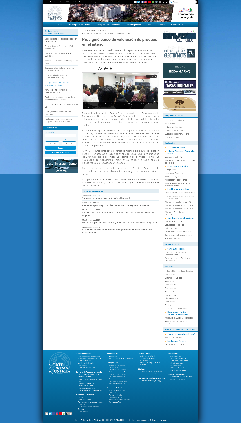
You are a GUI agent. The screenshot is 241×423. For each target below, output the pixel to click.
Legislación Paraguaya (174, 173)
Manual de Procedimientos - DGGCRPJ (176, 213)
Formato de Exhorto (85, 400)
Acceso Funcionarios (173, 337)
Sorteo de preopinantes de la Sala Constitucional (106, 198)
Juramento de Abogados (86, 368)
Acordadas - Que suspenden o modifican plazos (177, 184)
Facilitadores (170, 288)
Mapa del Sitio (177, 24)
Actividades (113, 356)
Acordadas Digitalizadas (175, 176)
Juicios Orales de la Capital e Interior (121, 358)
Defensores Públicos (173, 278)
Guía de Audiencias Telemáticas (180, 218)
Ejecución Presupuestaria (117, 374)
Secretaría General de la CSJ (176, 120)
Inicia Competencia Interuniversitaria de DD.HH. (61, 105)
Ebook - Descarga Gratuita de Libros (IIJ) (90, 380)
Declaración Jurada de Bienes (119, 372)
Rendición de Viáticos (176, 341)
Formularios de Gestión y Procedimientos (175, 253)
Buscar (61, 148)
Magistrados (170, 274)
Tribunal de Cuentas (173, 127)
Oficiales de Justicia (173, 298)
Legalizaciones (83, 411)
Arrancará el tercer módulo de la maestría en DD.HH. (58, 91)
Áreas (148, 24)
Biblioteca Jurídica (172, 238)
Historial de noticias (60, 152)
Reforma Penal (171, 228)
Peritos (168, 305)
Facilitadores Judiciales (86, 386)
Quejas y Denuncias (84, 361)
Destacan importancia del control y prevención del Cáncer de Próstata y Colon (119, 222)
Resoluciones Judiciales (177, 166)
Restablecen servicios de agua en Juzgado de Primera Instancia (58, 120)
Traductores (170, 301)
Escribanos (169, 291)
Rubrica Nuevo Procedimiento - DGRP (180, 192)
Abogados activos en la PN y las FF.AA (178, 322)
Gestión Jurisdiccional (176, 249)
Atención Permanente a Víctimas (89, 375)
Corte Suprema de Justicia (79, 24)
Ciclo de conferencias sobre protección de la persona (61, 40)
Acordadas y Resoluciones (176, 180)
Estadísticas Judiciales (174, 225)
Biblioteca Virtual (175, 365)
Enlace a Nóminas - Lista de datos (179, 271)
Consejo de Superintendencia (108, 24)
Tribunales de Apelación (175, 130)
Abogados (169, 281)
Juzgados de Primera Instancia (177, 134)
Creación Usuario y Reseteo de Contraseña (177, 259)
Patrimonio (112, 379)
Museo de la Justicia (173, 221)
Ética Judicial (82, 365)
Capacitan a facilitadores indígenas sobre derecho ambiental (59, 69)
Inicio (165, 2)
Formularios (82, 404)
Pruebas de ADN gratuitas (86, 388)
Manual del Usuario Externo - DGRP (179, 208)
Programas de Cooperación (118, 381)
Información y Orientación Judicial (89, 358)
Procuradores (170, 284)
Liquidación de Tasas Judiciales (88, 407)
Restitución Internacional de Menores (90, 402)
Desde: (47, 140)
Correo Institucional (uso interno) (181, 334)
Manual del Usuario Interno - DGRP (179, 205)
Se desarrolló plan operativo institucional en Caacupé (56, 76)
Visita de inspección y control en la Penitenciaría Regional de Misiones (116, 205)
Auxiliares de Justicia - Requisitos (179, 318)
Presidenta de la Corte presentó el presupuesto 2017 (59, 47)
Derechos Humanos (85, 377)
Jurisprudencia (171, 169)
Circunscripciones (133, 24)
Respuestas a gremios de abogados (90, 356)
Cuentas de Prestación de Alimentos (90, 391)
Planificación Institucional (178, 189)
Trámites (81, 409)
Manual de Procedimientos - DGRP (179, 202)
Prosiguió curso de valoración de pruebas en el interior (58, 83)
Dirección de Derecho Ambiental (178, 231)
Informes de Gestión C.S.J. (118, 384)
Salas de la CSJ (171, 123)
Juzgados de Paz (172, 137)
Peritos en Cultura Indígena (176, 308)
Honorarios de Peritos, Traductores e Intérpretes (177, 313)
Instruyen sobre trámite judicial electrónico (58, 112)
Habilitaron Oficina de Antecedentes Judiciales (59, 54)
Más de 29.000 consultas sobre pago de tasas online (61, 61)
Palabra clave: (50, 132)
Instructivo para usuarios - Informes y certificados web (180, 197)
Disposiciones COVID (173, 157)
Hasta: (64, 140)
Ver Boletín (61, 171)
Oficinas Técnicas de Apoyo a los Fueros (181, 152)
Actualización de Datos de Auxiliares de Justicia (180, 161)
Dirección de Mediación (86, 384)
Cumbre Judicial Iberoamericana (178, 235)
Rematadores (170, 295)
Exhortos (81, 397)
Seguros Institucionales (174, 344)
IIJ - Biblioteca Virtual (176, 147)
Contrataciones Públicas (117, 377)
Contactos (161, 24)
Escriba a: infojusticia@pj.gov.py (150, 381)
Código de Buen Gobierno (117, 370)
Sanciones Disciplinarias (86, 363)
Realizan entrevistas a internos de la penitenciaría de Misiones (60, 98)
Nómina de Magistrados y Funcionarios (117, 366)
